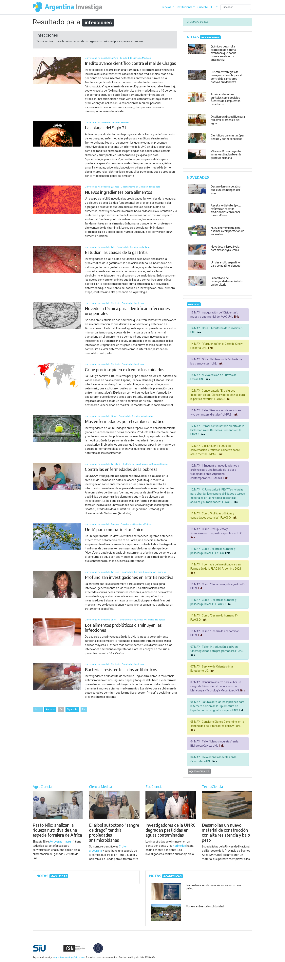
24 (61, 709)
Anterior (50, 709)
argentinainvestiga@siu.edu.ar (69, 957)
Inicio (38, 709)
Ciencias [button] (166, 7)
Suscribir (203, 7)
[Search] (235, 7)
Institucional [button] (185, 7)
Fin (84, 709)
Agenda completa (199, 771)
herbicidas (179, 845)
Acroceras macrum (61, 841)
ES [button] (213, 7)
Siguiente (72, 709)
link (236, 316)
